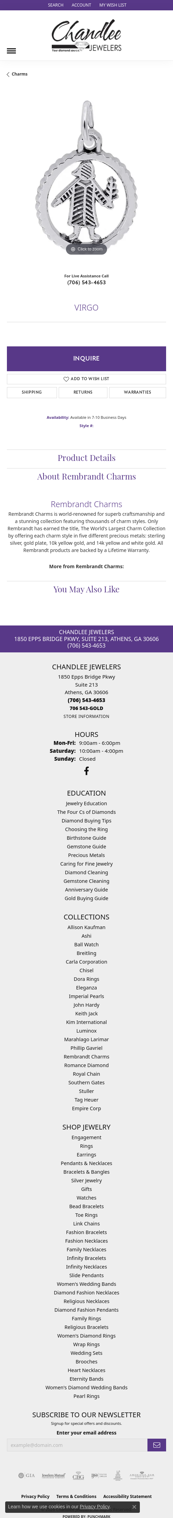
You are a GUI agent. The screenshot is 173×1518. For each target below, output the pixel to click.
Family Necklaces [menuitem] (86, 1249)
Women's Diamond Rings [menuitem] (86, 1335)
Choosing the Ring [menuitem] (86, 829)
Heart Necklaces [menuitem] (86, 1370)
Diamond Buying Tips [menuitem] (86, 820)
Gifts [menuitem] (86, 1189)
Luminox (86, 1030)
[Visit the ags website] (142, 1475)
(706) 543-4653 (86, 282)
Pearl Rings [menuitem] (87, 1396)
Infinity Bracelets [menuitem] (86, 1258)
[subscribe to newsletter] (156, 1445)
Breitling (86, 953)
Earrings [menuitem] (86, 1154)
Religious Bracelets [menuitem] (86, 1327)
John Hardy (86, 1005)
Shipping (32, 392)
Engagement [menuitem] (86, 1137)
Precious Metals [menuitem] (86, 855)
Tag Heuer (86, 1099)
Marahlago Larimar (86, 1039)
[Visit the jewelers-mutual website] (54, 1475)
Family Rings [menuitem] (86, 1318)
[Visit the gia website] (26, 1475)
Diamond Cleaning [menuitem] (86, 872)
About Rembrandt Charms (86, 477)
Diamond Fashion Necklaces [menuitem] (86, 1292)
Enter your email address (87, 1432)
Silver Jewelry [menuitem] (86, 1180)
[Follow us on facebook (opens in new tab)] (86, 771)
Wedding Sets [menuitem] (86, 1353)
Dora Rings (86, 979)
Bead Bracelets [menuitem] (86, 1206)
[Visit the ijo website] (99, 1475)
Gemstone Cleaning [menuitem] (86, 881)
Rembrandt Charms (86, 1056)
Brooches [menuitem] (86, 1361)
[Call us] (86, 708)
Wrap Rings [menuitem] (86, 1344)
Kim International (86, 1022)
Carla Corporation (86, 961)
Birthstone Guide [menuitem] (86, 838)
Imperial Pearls (86, 996)
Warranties (137, 392)
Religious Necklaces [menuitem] (86, 1301)
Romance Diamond (86, 1065)
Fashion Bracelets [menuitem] (86, 1232)
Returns (83, 392)
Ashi (86, 936)
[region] (86, 177)
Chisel (86, 970)
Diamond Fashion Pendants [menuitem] (87, 1310)
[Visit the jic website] (118, 1475)
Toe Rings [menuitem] (86, 1215)
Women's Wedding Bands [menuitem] (86, 1284)
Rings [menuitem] (86, 1146)
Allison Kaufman (87, 927)
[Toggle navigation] (11, 48)
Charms (20, 74)
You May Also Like (86, 590)
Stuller (86, 1091)
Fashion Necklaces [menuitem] (86, 1241)
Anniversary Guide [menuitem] (86, 889)
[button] (55, 5)
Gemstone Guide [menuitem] (86, 846)
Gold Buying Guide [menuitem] (86, 898)
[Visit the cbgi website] (78, 1475)
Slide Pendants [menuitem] (86, 1275)
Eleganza (86, 987)
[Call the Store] (86, 700)
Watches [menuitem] (86, 1197)
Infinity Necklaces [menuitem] (86, 1266)
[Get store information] (86, 716)
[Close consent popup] (134, 1507)
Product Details (87, 459)
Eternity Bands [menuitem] (86, 1379)
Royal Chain (86, 1074)
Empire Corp (86, 1108)
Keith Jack (86, 1013)
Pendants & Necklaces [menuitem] (86, 1163)
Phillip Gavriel (86, 1048)
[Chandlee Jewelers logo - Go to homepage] (86, 35)
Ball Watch (86, 944)
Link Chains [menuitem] (86, 1223)
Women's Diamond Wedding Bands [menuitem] (87, 1387)
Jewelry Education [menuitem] (86, 803)
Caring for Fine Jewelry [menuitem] (86, 863)
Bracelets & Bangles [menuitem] (87, 1172)
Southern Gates (86, 1082)
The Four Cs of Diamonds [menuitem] (86, 812)
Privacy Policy (94, 1506)
